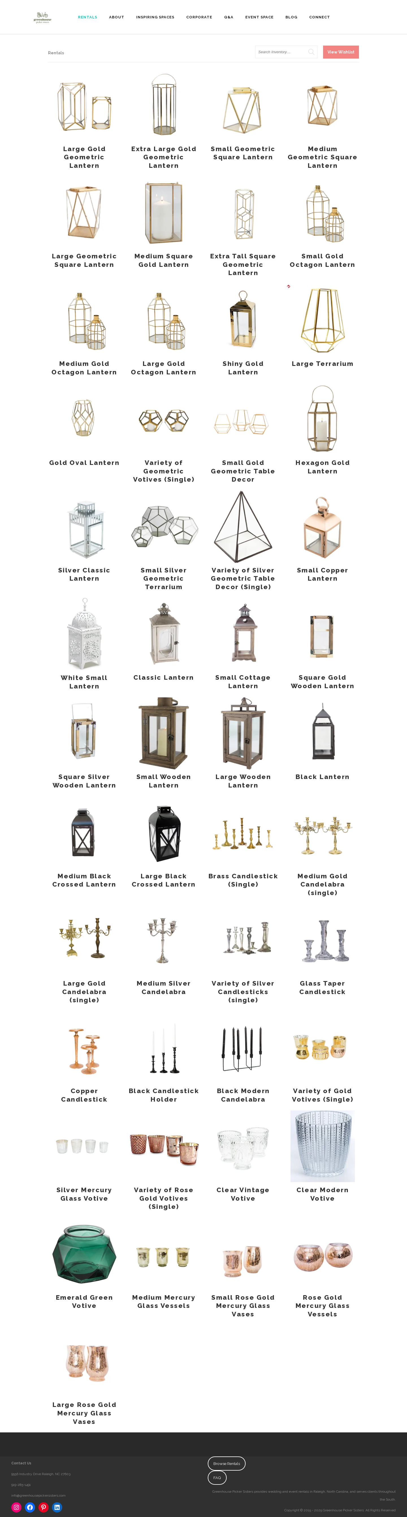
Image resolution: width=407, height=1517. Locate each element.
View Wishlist (341, 52)
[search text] (286, 52)
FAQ (217, 1477)
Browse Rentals (226, 1463)
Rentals (56, 53)
